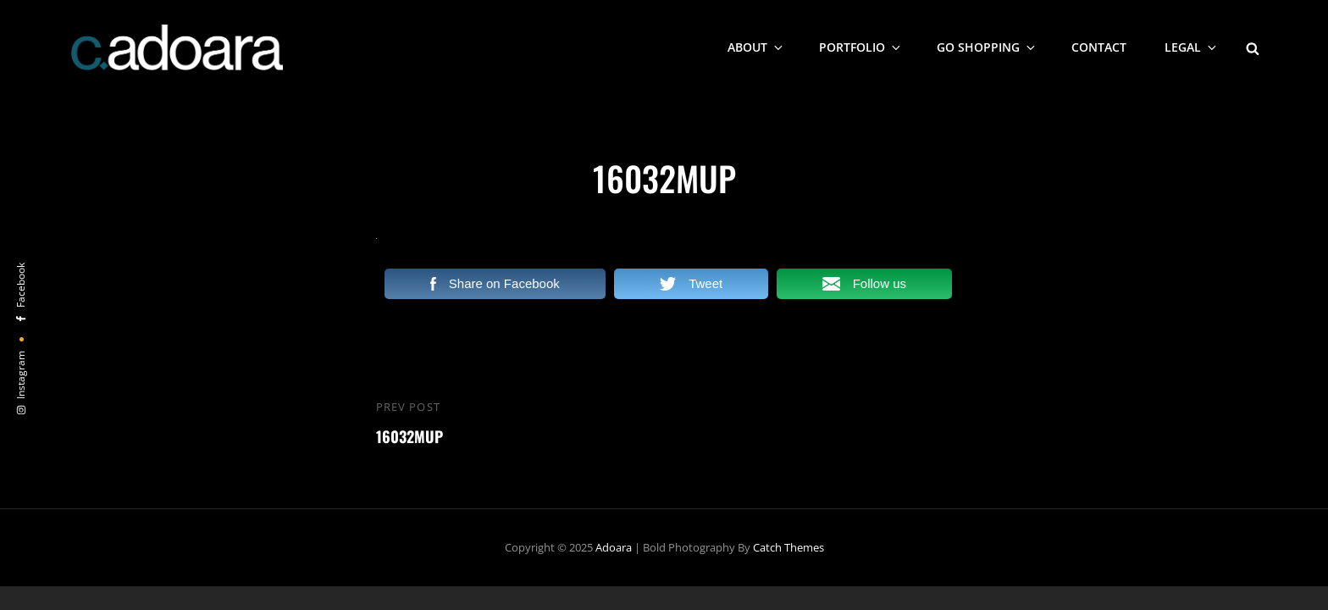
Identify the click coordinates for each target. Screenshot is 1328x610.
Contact (1098, 47)
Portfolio (861, 47)
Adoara (613, 547)
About (756, 47)
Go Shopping (987, 47)
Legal (1192, 47)
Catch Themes (788, 547)
